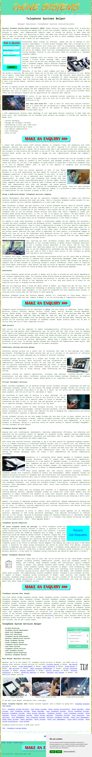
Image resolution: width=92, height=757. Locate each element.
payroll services (52, 670)
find (8, 597)
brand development (26, 666)
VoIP (67, 98)
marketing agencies (28, 672)
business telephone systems (47, 573)
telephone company (29, 54)
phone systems (39, 42)
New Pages (9, 742)
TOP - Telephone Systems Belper (14, 728)
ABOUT (72, 14)
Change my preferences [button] (69, 751)
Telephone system (9, 309)
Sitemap (3, 742)
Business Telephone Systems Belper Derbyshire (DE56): (23, 28)
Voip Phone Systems (38, 709)
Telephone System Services (18, 709)
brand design (70, 666)
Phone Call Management (80, 717)
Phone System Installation (59, 709)
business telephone (61, 200)
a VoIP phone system (45, 547)
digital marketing (27, 670)
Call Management (18, 717)
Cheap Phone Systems (10, 719)
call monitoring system (38, 539)
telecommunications (51, 329)
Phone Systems (39, 719)
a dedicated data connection (40, 176)
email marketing (49, 666)
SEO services (14, 668)
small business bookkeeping (41, 668)
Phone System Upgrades (36, 713)
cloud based (19, 75)
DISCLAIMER (86, 14)
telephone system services (42, 662)
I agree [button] (52, 751)
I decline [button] (59, 751)
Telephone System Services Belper (22, 624)
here (49, 617)
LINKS (67, 14)
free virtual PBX (73, 87)
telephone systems (67, 28)
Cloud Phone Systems (75, 719)
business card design (55, 672)
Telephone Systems (54, 713)
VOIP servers (73, 337)
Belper (48, 309)
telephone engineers (10, 317)
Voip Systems (24, 721)
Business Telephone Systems (13, 713)
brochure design (53, 664)
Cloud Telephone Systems (74, 713)
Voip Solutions (78, 715)
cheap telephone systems (46, 563)
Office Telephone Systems (78, 711)
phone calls (37, 110)
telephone (34, 501)
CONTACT (78, 14)
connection (70, 113)
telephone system (79, 617)
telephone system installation (14, 617)
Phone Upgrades (78, 709)
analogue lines (54, 61)
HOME (62, 14)
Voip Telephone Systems (20, 711)
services (20, 674)
